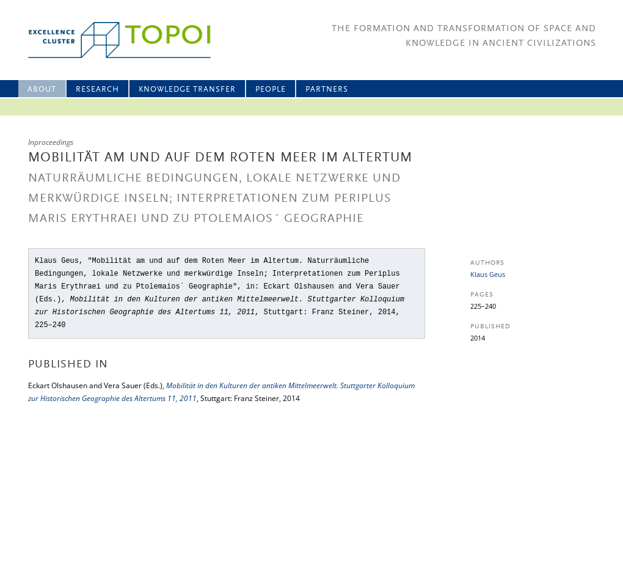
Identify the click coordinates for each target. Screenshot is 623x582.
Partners (326, 90)
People (270, 90)
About (41, 90)
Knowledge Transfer (187, 90)
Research (97, 90)
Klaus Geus (487, 274)
